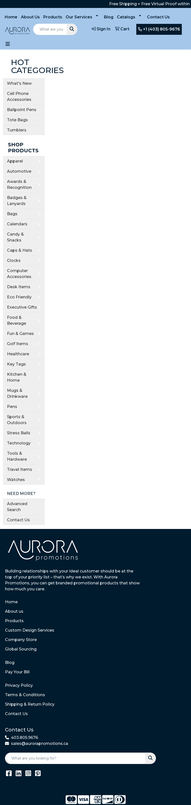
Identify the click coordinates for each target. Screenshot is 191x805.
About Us (30, 17)
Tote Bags (17, 120)
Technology (19, 443)
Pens (12, 406)
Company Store (21, 639)
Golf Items (17, 343)
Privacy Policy (19, 685)
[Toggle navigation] (7, 43)
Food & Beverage (16, 320)
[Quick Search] (50, 29)
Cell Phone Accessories (19, 96)
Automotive (19, 171)
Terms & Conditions (25, 694)
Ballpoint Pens (21, 109)
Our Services (79, 17)
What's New (19, 83)
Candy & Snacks (15, 237)
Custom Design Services (29, 630)
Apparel (15, 161)
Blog (108, 17)
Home (11, 17)
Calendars (17, 224)
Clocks (14, 260)
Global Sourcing (21, 649)
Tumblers (16, 130)
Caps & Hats (19, 250)
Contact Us (158, 17)
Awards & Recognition (19, 184)
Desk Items (18, 286)
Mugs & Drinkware (17, 393)
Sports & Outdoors (17, 419)
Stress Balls (18, 433)
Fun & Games (20, 333)
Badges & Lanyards (17, 200)
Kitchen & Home (16, 377)
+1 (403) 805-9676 (159, 29)
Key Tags (16, 364)
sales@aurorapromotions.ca (39, 743)
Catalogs (126, 17)
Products (52, 17)
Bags (12, 213)
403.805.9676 (24, 737)
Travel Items (19, 469)
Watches (16, 479)
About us (14, 611)
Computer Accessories (19, 273)
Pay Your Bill (17, 672)
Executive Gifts (22, 307)
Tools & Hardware (17, 456)
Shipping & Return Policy (29, 704)
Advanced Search (17, 506)
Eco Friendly (19, 297)
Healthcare (18, 354)
